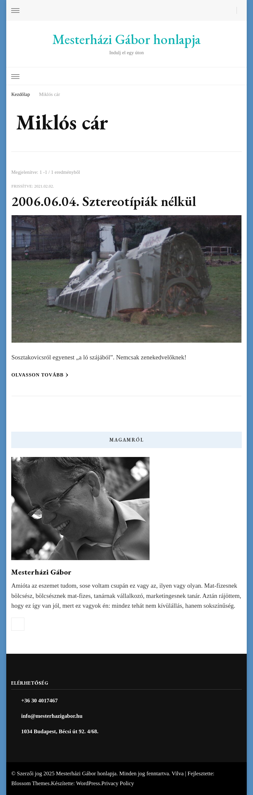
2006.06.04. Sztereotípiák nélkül (104, 201)
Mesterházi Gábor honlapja (126, 39)
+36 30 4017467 (39, 700)
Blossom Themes (30, 783)
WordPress (88, 783)
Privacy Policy (117, 783)
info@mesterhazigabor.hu (51, 716)
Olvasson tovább (40, 374)
